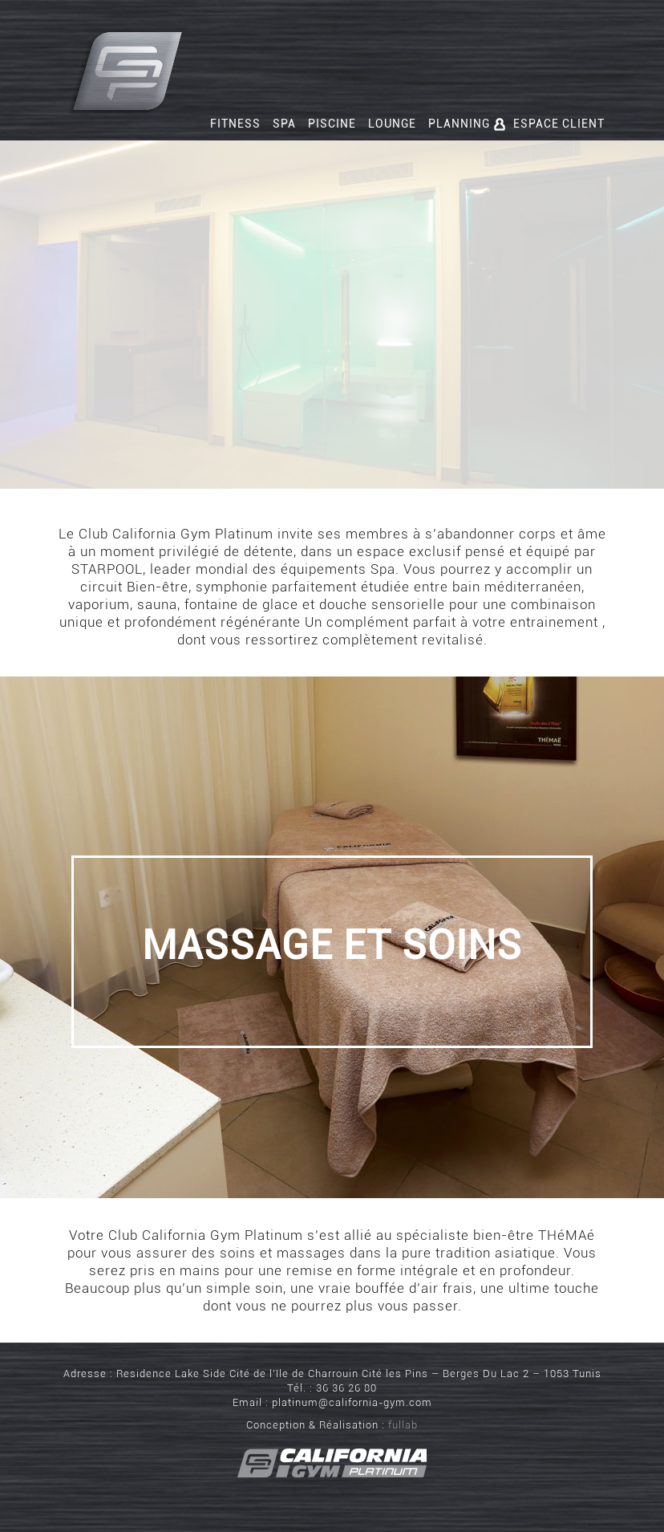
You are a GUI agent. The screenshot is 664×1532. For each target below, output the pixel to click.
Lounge (392, 123)
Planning (459, 123)
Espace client (549, 123)
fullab (403, 1425)
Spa (284, 123)
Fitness (235, 123)
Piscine (332, 123)
